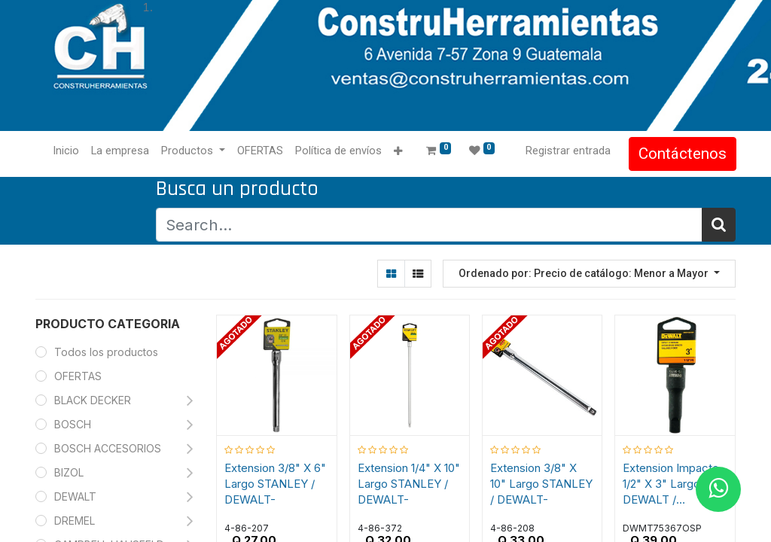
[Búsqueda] (719, 225)
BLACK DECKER (92, 400)
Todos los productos (106, 352)
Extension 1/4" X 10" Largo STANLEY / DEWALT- (409, 484)
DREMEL (74, 520)
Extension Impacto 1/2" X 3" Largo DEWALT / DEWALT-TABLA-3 (672, 484)
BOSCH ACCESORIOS (107, 448)
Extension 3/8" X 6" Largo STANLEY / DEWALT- (276, 484)
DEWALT (76, 496)
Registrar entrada (567, 150)
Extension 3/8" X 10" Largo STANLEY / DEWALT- (541, 484)
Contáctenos (682, 154)
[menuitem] (66, 151)
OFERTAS (78, 376)
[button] (399, 151)
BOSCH (72, 424)
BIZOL (69, 472)
